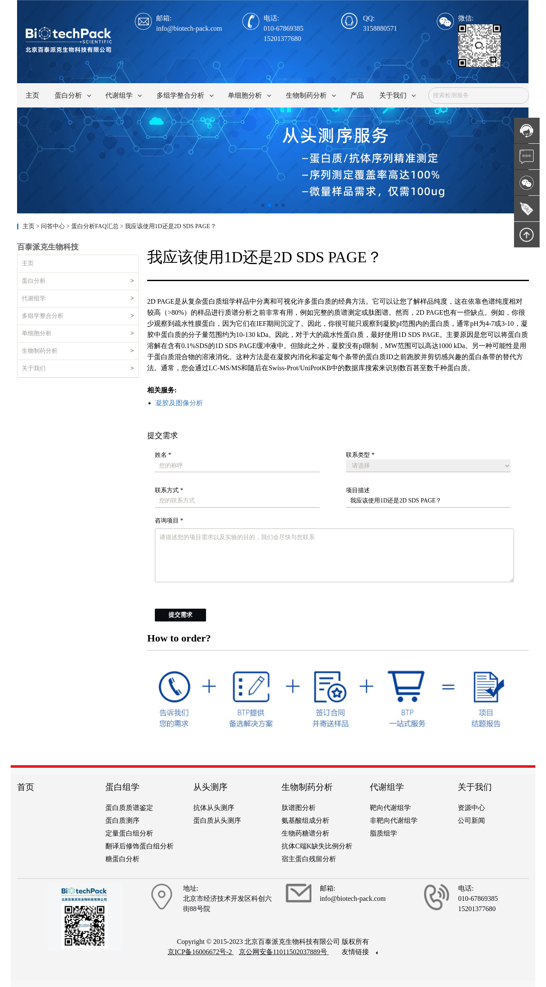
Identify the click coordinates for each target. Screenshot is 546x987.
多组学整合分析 (43, 316)
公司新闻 (471, 820)
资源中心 (471, 807)
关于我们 (34, 368)
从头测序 (210, 787)
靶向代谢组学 (390, 807)
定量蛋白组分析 (129, 833)
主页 (29, 226)
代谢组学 (34, 298)
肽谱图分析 (299, 807)
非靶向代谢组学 (394, 820)
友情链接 (360, 951)
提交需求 (180, 615)
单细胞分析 (37, 333)
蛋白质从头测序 (217, 820)
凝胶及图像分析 (179, 402)
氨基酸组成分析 (305, 820)
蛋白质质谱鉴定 (129, 807)
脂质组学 (383, 833)
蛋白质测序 (122, 820)
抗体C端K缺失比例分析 (317, 846)
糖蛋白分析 (122, 858)
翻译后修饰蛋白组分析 (139, 846)
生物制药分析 (40, 351)
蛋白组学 (122, 787)
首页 (25, 787)
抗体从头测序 (213, 807)
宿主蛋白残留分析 (309, 858)
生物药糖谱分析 (305, 833)
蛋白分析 (34, 281)
